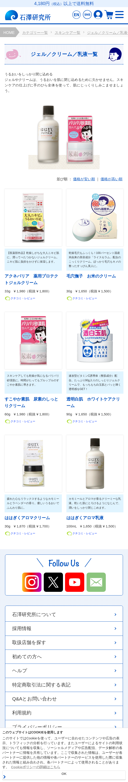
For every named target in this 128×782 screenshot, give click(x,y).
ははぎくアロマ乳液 (84, 518)
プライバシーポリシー (37, 727)
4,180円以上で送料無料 (64, 3)
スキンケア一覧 (67, 32)
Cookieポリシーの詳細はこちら (35, 767)
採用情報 (21, 628)
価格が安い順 (84, 179)
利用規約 (21, 712)
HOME (9, 32)
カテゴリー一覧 (35, 32)
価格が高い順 (112, 179)
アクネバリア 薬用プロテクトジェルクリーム (31, 279)
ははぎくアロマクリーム (27, 518)
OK (64, 774)
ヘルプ (19, 670)
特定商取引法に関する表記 (41, 684)
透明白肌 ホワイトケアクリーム (93, 402)
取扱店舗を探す (29, 642)
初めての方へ (27, 656)
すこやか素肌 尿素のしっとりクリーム (31, 402)
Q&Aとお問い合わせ (34, 698)
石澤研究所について (34, 614)
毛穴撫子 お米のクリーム (91, 276)
